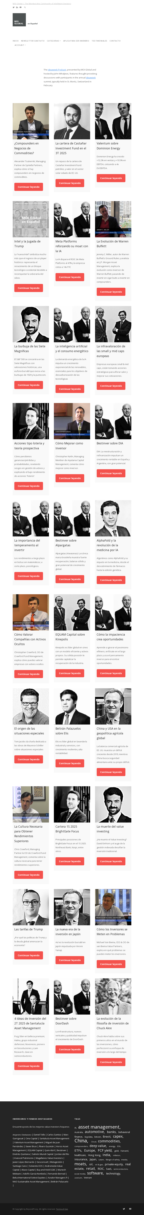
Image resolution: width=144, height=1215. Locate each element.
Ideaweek (91, 77)
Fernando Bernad (56, 1173)
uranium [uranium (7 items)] (78, 1178)
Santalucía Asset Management (54, 1138)
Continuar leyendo (29, 186)
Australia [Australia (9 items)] (78, 1132)
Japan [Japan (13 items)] (93, 1159)
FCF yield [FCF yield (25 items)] (105, 1150)
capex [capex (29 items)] (118, 1136)
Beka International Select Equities (29, 1177)
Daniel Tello (39, 1134)
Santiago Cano (20, 1165)
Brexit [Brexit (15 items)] (107, 1136)
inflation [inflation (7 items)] (116, 1155)
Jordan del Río (62, 1154)
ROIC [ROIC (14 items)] (101, 1169)
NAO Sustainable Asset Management (31, 1181)
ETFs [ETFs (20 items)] (77, 1150)
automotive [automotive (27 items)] (94, 1131)
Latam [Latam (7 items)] (101, 1160)
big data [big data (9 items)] (88, 1136)
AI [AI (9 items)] (75, 1127)
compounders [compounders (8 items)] (81, 1146)
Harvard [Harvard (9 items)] (124, 1150)
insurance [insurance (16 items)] (80, 1159)
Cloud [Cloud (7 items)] (93, 1142)
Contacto (115, 41)
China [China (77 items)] (80, 1140)
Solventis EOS (36, 1165)
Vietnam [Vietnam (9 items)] (88, 1177)
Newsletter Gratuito (33, 41)
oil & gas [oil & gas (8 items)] (99, 1164)
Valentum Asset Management (28, 1142)
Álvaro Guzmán (46, 1146)
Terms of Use (62, 1209)
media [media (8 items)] (124, 1159)
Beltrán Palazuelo (59, 1181)
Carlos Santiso (54, 1134)
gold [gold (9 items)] (116, 1150)
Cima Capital (31, 1138)
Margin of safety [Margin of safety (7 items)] (112, 1160)
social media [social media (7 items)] (79, 1174)
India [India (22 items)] (106, 1155)
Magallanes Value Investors (49, 1158)
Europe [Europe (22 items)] (89, 1150)
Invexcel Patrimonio (24, 1158)
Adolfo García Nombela (34, 1173)
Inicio (16, 41)
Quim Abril (49, 1150)
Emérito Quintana (21, 1154)
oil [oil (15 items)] (91, 1164)
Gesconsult (42, 1161)
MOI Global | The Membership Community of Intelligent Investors (42, 3)
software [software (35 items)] (95, 1173)
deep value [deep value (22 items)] (98, 1146)
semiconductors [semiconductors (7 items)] (121, 1169)
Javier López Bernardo (23, 1161)
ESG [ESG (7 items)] (118, 1146)
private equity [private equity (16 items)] (114, 1164)
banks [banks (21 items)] (111, 1132)
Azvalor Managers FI (57, 1177)
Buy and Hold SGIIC (46, 1169)
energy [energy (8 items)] (112, 1146)
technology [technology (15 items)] (113, 1173)
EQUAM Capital (35, 1150)
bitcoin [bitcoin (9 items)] (97, 1136)
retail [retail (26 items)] (90, 1168)
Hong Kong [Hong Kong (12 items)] (94, 1155)
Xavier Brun (31, 1146)
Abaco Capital (28, 1169)
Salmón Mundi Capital (42, 1154)
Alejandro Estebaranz (22, 1134)
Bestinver (61, 1150)
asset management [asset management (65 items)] (98, 1127)
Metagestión (56, 1161)
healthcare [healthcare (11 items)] (80, 1155)
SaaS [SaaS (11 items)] (108, 1168)
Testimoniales (99, 41)
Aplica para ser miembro (76, 41)
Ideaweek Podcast (57, 69)
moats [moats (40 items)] (80, 1163)
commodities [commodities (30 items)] (109, 1141)
